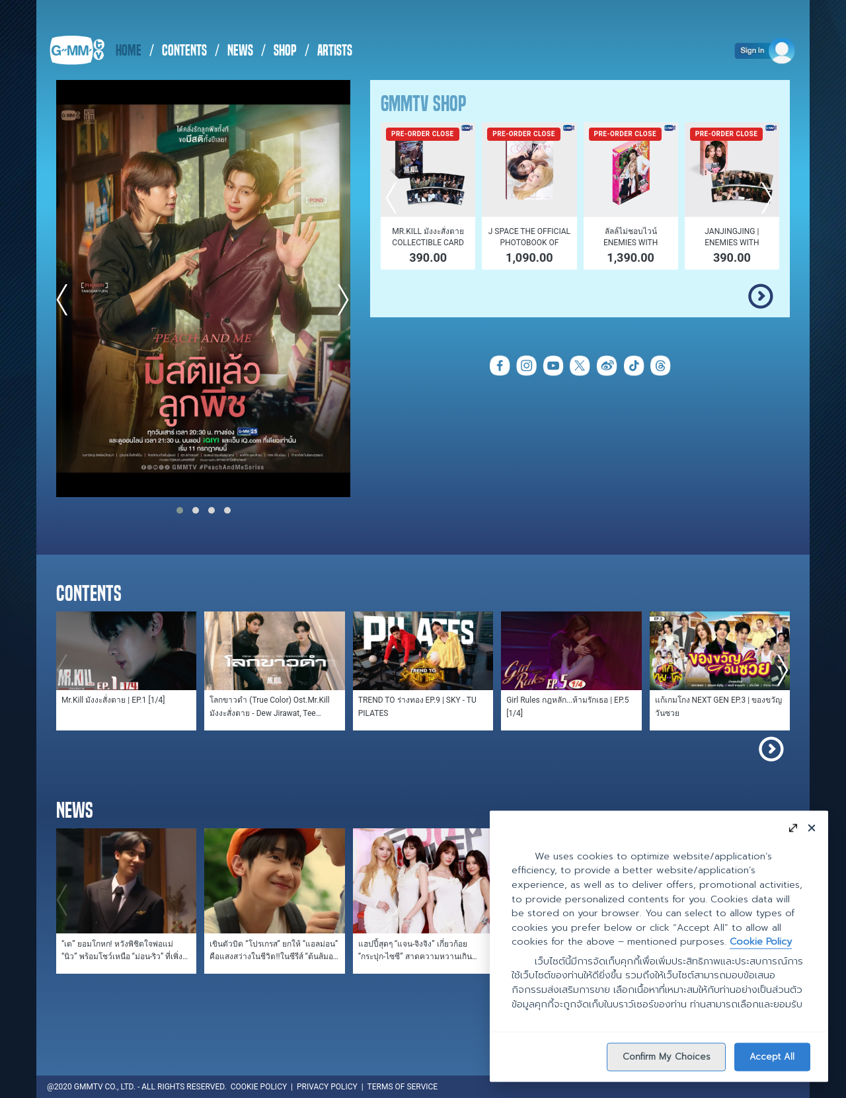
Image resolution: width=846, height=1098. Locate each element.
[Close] (811, 827)
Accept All (772, 1056)
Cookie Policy (761, 941)
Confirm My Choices (667, 1056)
